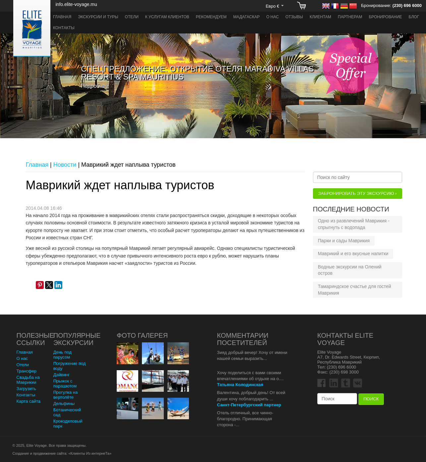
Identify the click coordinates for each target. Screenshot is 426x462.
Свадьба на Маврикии (28, 380)
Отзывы (294, 17)
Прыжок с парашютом (65, 383)
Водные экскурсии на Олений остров (350, 270)
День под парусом (62, 355)
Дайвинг (61, 374)
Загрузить (26, 388)
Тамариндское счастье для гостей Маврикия (354, 290)
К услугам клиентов (167, 17)
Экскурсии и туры (98, 17)
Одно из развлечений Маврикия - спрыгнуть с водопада (354, 224)
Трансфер (27, 371)
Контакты (64, 28)
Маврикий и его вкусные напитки (353, 253)
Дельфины (64, 403)
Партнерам (350, 17)
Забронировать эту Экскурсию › (357, 193)
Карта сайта (28, 401)
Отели (132, 17)
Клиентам (320, 17)
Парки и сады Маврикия (344, 240)
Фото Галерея (142, 335)
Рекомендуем (211, 17)
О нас (272, 17)
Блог (414, 17)
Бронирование (385, 17)
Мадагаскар (246, 17)
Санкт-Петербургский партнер (249, 404)
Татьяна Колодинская (240, 384)
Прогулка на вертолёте (65, 395)
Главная (62, 17)
